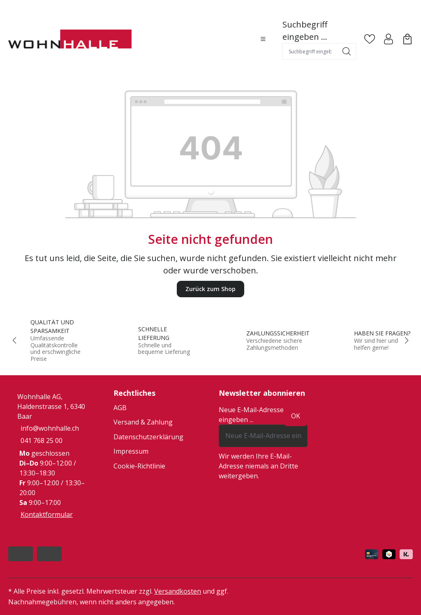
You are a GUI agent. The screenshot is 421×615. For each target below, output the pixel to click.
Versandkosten (177, 591)
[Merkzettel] (369, 39)
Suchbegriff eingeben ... (304, 30)
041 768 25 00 (41, 440)
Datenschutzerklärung (148, 436)
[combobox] (310, 51)
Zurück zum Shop (210, 289)
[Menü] (263, 39)
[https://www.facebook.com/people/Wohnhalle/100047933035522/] (20, 553)
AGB (120, 407)
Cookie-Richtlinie (139, 465)
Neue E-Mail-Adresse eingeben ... (251, 414)
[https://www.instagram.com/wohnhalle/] (49, 553)
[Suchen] (347, 51)
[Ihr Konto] (388, 39)
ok (295, 415)
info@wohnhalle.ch (50, 428)
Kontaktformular (47, 514)
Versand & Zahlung (143, 422)
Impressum (130, 451)
